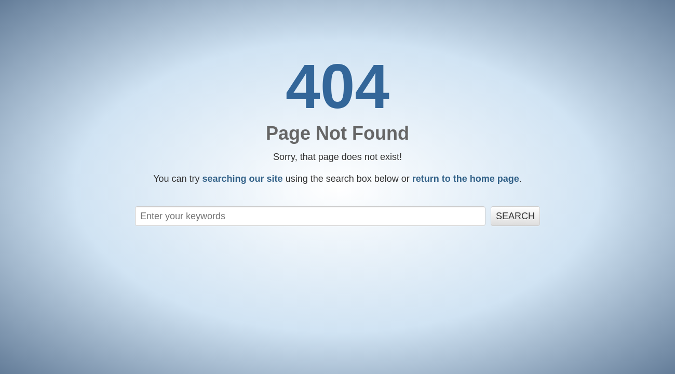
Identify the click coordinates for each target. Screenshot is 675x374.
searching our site (243, 178)
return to (465, 178)
